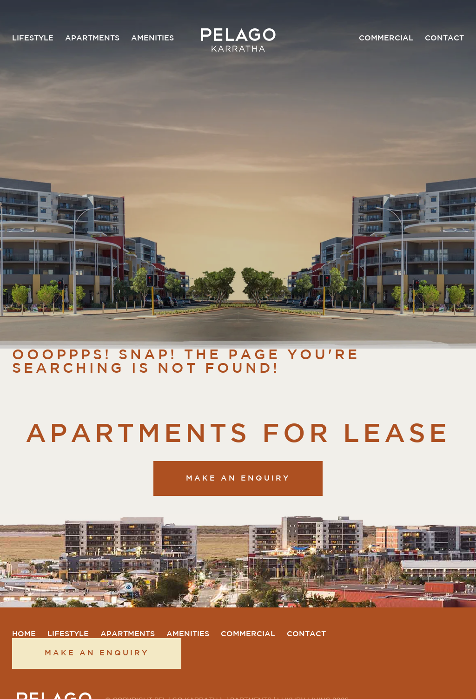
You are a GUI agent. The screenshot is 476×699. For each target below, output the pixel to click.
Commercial (386, 38)
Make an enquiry (238, 478)
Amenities (152, 38)
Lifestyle (32, 38)
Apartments (92, 38)
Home (24, 634)
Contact (444, 38)
